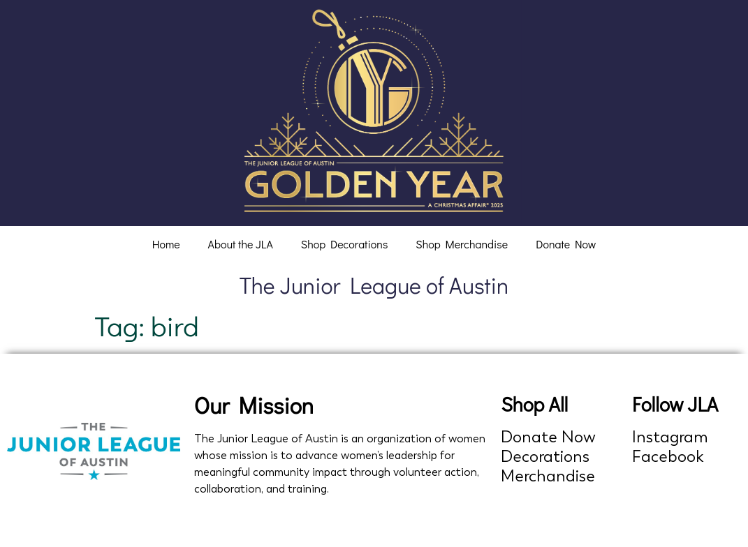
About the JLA (240, 244)
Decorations (545, 456)
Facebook (668, 456)
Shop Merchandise (462, 244)
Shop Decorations (344, 244)
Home (166, 244)
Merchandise (548, 476)
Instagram (670, 437)
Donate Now (566, 244)
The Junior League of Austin (374, 285)
